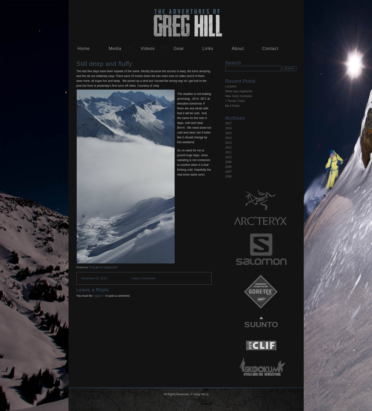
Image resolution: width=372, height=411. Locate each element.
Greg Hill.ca (186, 22)
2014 (228, 138)
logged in (99, 296)
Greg (92, 267)
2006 (228, 176)
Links (208, 48)
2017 (228, 123)
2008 (228, 167)
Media (115, 48)
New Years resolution (239, 96)
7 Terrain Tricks (235, 101)
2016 (228, 128)
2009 (228, 162)
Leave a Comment (143, 278)
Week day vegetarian (239, 91)
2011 (228, 152)
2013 (228, 142)
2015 (228, 133)
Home (84, 48)
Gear (179, 48)
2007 (228, 171)
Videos (148, 48)
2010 (228, 157)
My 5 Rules (232, 105)
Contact (270, 48)
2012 (228, 147)
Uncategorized (108, 267)
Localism (231, 86)
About (238, 48)
